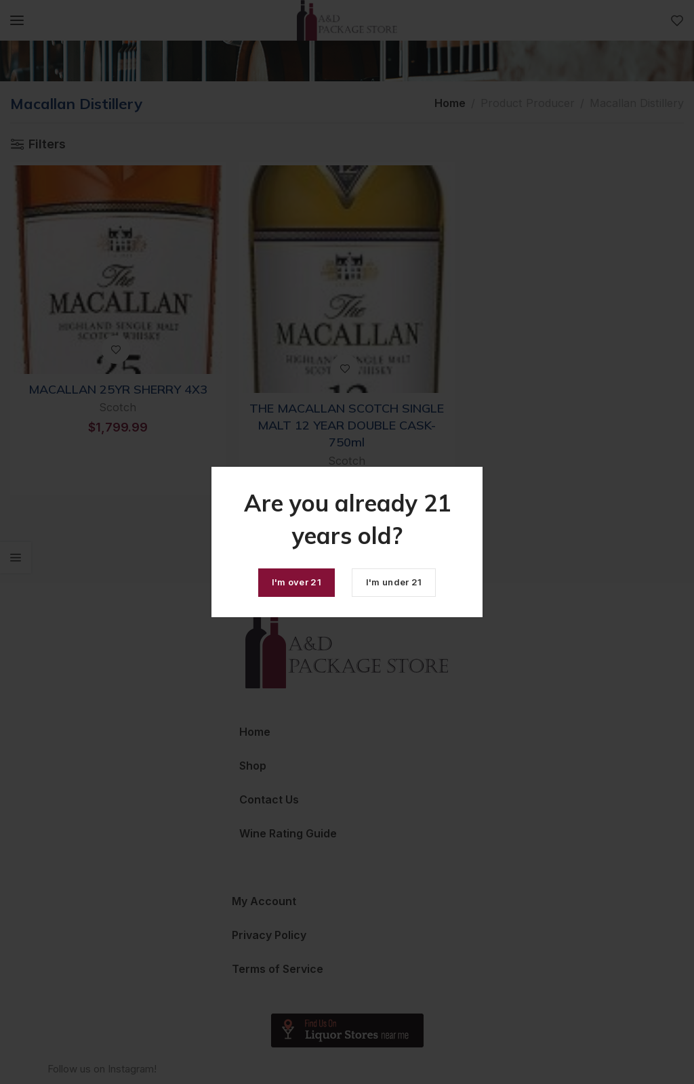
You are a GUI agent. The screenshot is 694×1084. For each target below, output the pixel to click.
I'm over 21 (296, 582)
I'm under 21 (394, 582)
